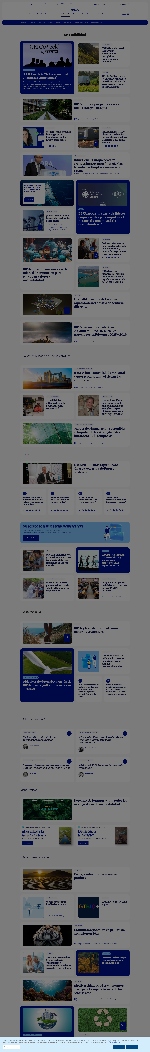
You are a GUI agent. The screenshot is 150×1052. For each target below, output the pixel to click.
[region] (75, 1044)
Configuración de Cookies (11, 1047)
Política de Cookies (114, 1042)
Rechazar (132, 1047)
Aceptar (119, 1047)
